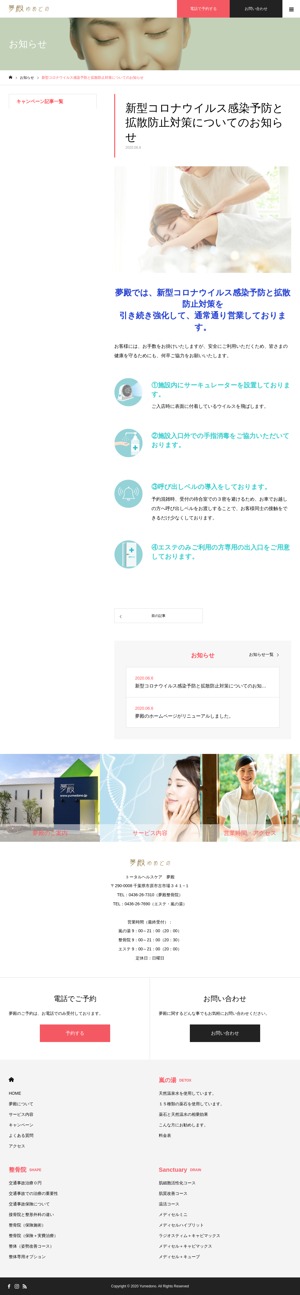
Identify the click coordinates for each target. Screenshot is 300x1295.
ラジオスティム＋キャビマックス (189, 1235)
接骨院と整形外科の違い (31, 1214)
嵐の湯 (175, 1080)
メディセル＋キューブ (179, 1256)
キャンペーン (21, 1125)
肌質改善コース (173, 1193)
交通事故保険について (29, 1204)
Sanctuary (180, 1169)
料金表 (165, 1135)
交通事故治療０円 (25, 1183)
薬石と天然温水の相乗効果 (183, 1114)
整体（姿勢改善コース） (31, 1246)
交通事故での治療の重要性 (33, 1193)
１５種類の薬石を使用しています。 (191, 1103)
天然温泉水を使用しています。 (187, 1093)
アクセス (17, 1146)
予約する (75, 1033)
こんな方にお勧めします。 (183, 1125)
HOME (11, 1079)
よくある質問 (21, 1135)
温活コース (169, 1204)
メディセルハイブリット (181, 1225)
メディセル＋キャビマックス (185, 1246)
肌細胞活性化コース (177, 1183)
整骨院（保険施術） (27, 1225)
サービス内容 (21, 1114)
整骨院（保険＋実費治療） (33, 1235)
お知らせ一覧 (261, 654)
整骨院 (25, 1169)
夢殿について (21, 1103)
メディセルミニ (173, 1214)
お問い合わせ (225, 1033)
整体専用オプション (27, 1256)
